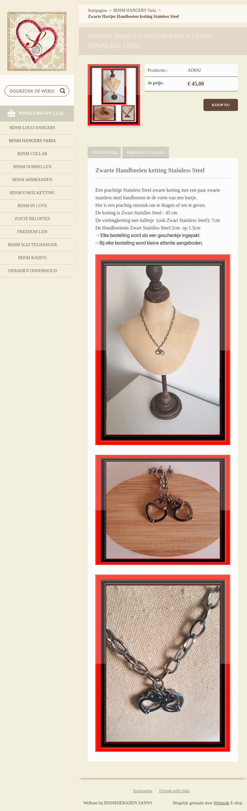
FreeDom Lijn (32, 232)
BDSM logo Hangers (32, 127)
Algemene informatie (145, 152)
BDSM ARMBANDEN (32, 180)
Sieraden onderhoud (32, 271)
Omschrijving (104, 152)
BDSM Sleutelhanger (32, 245)
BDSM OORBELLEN (32, 166)
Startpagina (97, 10)
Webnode (221, 803)
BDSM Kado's (32, 258)
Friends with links (174, 791)
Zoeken (63, 91)
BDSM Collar (32, 153)
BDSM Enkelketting (32, 193)
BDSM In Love (32, 206)
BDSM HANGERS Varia (32, 140)
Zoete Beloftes (32, 219)
